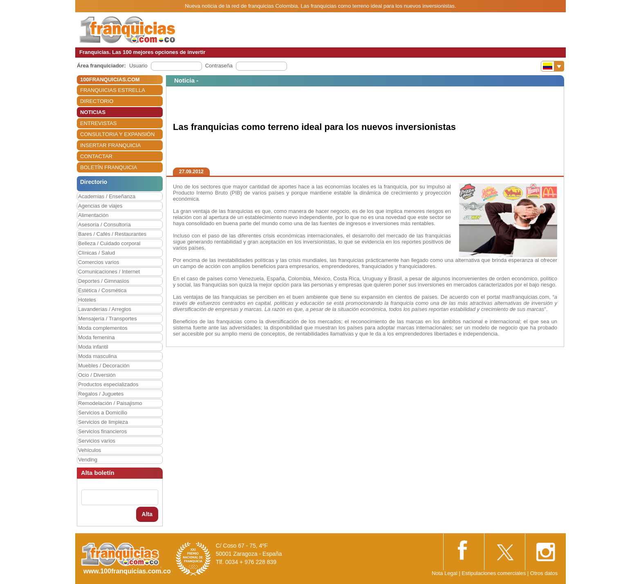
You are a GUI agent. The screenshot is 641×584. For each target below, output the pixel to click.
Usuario (138, 66)
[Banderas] (552, 66)
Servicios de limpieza (103, 422)
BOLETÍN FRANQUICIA (108, 167)
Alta (147, 514)
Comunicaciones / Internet (109, 272)
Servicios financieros (102, 431)
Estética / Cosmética (102, 290)
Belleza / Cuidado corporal (109, 243)
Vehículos (89, 450)
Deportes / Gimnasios (103, 281)
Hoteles (87, 300)
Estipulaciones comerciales (494, 573)
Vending (87, 459)
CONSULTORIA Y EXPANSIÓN (117, 134)
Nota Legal (444, 573)
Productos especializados (108, 384)
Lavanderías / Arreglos (104, 309)
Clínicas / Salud (96, 253)
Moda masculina (97, 356)
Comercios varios (98, 262)
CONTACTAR (96, 156)
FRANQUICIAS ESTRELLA (112, 90)
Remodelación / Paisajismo (110, 403)
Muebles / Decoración (104, 365)
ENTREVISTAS (98, 123)
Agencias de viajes (100, 206)
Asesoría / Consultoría (104, 225)
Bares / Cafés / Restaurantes (112, 234)
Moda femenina (96, 337)
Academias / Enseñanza (106, 196)
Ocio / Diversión (97, 375)
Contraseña (219, 66)
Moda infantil (93, 347)
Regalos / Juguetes (100, 394)
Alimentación (93, 215)
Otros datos (544, 573)
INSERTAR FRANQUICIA (110, 145)
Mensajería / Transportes (107, 318)
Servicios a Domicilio (102, 412)
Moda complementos (103, 328)
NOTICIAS (92, 112)
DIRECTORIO (96, 101)
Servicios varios (96, 441)
